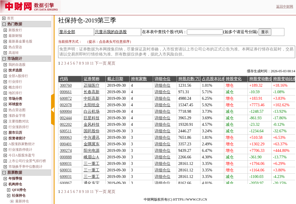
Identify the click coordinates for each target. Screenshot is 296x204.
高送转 (14, 53)
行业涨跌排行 (19, 127)
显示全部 (67, 32)
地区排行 (15, 93)
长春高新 (92, 92)
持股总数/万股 (190, 79)
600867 (66, 183)
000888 (66, 157)
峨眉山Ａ (92, 157)
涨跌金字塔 (17, 116)
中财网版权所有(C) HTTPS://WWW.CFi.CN (175, 199)
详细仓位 (162, 79)
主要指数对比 (19, 121)
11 (92, 63)
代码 (64, 79)
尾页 (111, 63)
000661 (66, 92)
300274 (66, 150)
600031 (66, 164)
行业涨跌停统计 (20, 150)
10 (87, 63)
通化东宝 (92, 183)
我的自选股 (17, 65)
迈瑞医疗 (92, 85)
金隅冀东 (92, 144)
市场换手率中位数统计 (26, 167)
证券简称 (92, 79)
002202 (66, 124)
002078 (66, 105)
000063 (66, 137)
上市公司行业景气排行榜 (27, 161)
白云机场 (92, 111)
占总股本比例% (216, 79)
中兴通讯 (92, 137)
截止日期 (115, 79)
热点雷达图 (17, 110)
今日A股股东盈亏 (22, 155)
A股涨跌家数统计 (22, 144)
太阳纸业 (92, 105)
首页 (10, 18)
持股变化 (234, 79)
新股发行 (15, 30)
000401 (66, 144)
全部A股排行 (18, 76)
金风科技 (92, 124)
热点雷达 (15, 47)
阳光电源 (92, 150)
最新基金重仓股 (20, 41)
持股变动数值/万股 (265, 79)
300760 (66, 85)
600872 (66, 98)
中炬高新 (92, 98)
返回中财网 (284, 6)
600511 (65, 131)
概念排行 (15, 87)
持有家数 (139, 79)
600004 (66, 111)
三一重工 (92, 164)
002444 (66, 118)
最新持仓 (22, 201)
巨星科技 (92, 118)
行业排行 (15, 82)
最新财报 (15, 36)
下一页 (101, 63)
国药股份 (92, 131)
